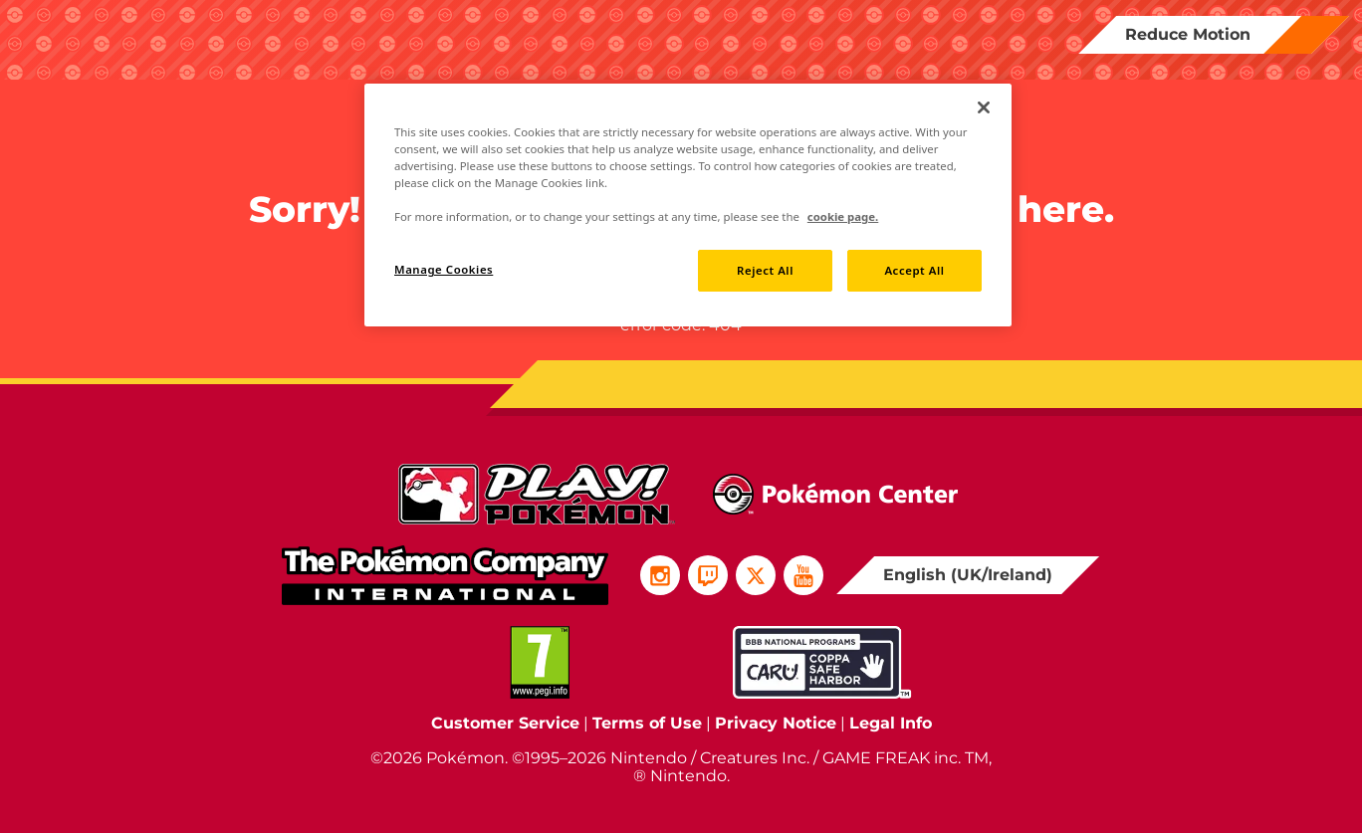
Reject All (765, 270)
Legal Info (890, 723)
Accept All (914, 270)
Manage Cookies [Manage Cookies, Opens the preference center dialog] (443, 269)
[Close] (984, 107)
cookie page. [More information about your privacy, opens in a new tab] (842, 216)
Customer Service (505, 723)
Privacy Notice (775, 723)
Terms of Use (647, 723)
